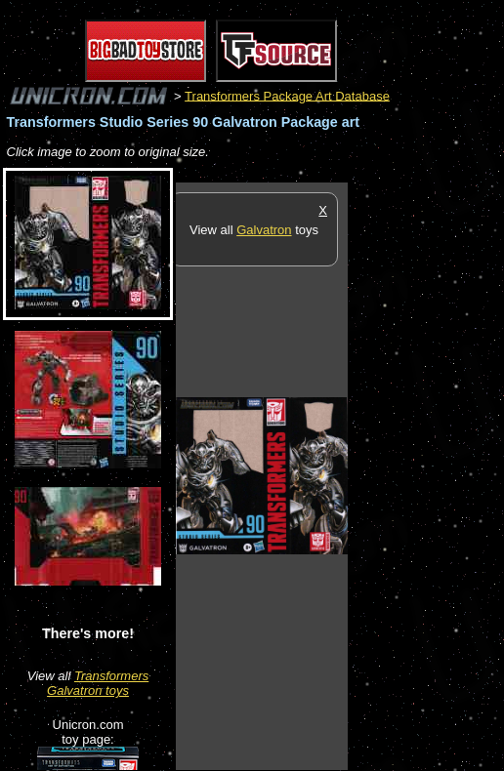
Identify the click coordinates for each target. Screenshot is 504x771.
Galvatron (263, 230)
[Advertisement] (426, 475)
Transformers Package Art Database (287, 95)
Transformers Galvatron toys (97, 683)
